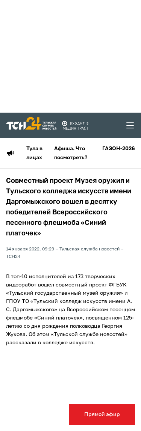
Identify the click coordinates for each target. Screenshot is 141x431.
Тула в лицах (34, 153)
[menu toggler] (130, 125)
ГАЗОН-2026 (118, 148)
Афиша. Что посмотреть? (70, 153)
